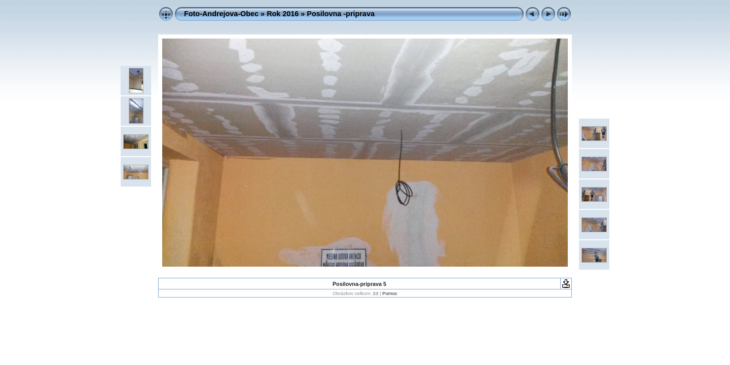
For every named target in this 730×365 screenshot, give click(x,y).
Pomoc (389, 293)
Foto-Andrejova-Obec (221, 14)
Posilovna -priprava (341, 14)
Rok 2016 (283, 14)
